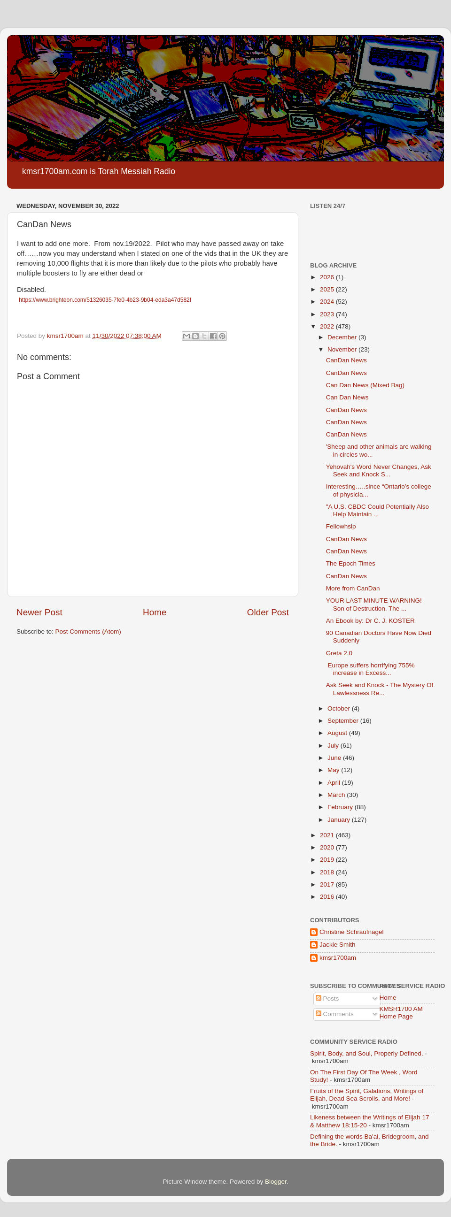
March (337, 794)
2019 (328, 859)
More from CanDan (353, 588)
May (334, 769)
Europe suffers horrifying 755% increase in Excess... (370, 669)
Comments (335, 1014)
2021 (328, 835)
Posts (327, 998)
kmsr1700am (337, 957)
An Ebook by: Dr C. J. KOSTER (370, 620)
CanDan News (346, 360)
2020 (328, 847)
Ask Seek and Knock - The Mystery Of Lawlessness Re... (380, 688)
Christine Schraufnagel (351, 931)
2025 (328, 289)
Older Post (268, 612)
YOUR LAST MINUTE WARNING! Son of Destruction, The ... (374, 604)
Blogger (276, 1181)
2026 (328, 277)
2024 (328, 301)
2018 (328, 872)
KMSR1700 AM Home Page (401, 1012)
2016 (328, 896)
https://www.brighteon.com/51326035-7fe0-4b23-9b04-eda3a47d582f (105, 300)
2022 (328, 326)
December (342, 337)
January (339, 819)
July (334, 745)
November (342, 349)
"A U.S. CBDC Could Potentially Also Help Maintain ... (377, 510)
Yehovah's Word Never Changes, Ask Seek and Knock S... (378, 470)
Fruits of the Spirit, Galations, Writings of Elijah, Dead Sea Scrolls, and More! (366, 1094)
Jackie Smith (337, 944)
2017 (328, 884)
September (343, 720)
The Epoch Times (350, 563)
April (334, 782)
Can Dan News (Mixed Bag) (365, 385)
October (339, 708)
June (335, 757)
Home (154, 612)
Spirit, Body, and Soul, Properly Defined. (366, 1053)
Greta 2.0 (339, 653)
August (338, 732)
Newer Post (39, 612)
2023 (328, 314)
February (341, 807)
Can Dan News (347, 397)
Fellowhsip (341, 526)
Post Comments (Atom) (88, 631)
